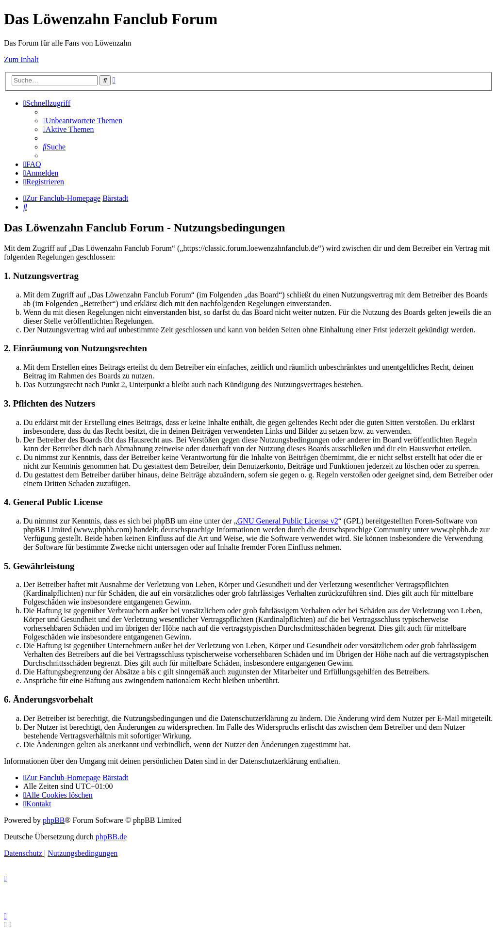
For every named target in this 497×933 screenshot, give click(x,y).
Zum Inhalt (21, 59)
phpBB (54, 820)
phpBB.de (111, 837)
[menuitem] (82, 120)
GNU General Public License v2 (287, 521)
